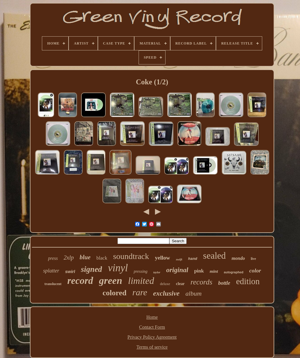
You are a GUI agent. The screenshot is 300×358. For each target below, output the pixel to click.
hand (192, 259)
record (80, 280)
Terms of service (152, 347)
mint (214, 271)
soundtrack (131, 256)
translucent (53, 284)
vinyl (118, 268)
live (253, 259)
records (201, 282)
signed (91, 269)
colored (115, 293)
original (177, 270)
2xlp (69, 257)
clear (180, 284)
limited (141, 280)
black (101, 258)
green (110, 280)
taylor (156, 272)
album (193, 293)
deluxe (165, 284)
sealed (214, 255)
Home (152, 317)
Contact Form (152, 327)
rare (139, 292)
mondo (238, 258)
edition (248, 281)
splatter (51, 271)
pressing (140, 271)
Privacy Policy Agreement (152, 337)
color (255, 270)
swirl (70, 271)
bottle (224, 283)
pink (199, 271)
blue (85, 257)
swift (179, 259)
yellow (162, 258)
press (53, 258)
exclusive (166, 293)
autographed (233, 272)
